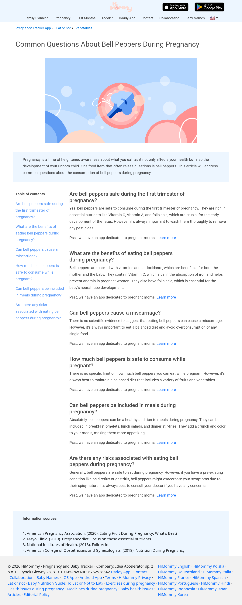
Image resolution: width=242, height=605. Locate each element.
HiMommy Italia (217, 571)
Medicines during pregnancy (92, 588)
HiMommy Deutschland (179, 571)
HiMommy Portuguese (178, 583)
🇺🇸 (212, 18)
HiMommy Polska (208, 566)
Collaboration (169, 18)
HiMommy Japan (213, 588)
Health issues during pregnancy (36, 588)
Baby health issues (136, 588)
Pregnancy (62, 18)
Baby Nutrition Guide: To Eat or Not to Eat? (65, 583)
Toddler (107, 18)
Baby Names (195, 18)
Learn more (166, 237)
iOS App (70, 577)
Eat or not (63, 28)
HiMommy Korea (173, 594)
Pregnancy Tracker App (33, 28)
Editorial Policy (37, 594)
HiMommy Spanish (209, 577)
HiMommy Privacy (135, 577)
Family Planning (36, 18)
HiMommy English (174, 566)
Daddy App (127, 18)
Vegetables (83, 28)
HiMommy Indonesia (176, 588)
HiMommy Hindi (215, 583)
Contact (147, 18)
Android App (91, 577)
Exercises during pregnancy (130, 583)
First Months (86, 18)
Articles (14, 594)
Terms (110, 577)
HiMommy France (173, 577)
